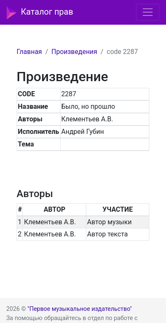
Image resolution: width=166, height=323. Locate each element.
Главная (29, 52)
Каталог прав (40, 12)
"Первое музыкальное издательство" (80, 309)
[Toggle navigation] (147, 12)
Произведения (74, 52)
